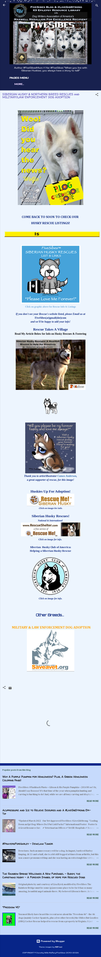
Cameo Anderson (66, 476)
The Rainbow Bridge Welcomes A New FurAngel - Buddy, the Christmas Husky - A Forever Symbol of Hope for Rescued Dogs (43, 875)
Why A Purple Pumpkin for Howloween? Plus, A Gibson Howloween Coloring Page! (45, 778)
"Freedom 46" (11, 907)
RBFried (58, 947)
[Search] (97, 5)
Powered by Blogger (50, 941)
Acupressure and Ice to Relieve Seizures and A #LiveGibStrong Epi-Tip (46, 812)
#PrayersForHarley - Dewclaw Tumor (27, 844)
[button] (97, 95)
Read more (93, 801)
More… (19, 84)
